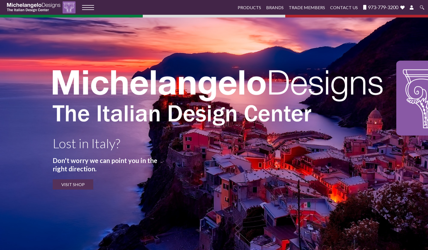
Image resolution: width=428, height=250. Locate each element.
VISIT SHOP (73, 184)
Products (249, 7)
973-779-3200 (380, 7)
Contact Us (344, 7)
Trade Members (307, 7)
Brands (275, 7)
